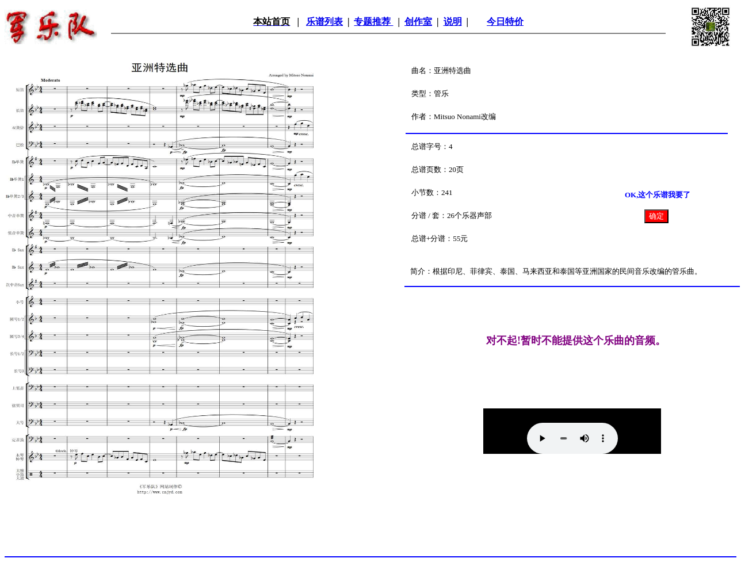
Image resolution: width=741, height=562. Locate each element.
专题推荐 (373, 21)
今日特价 (505, 21)
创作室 (418, 21)
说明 (453, 21)
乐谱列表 (324, 21)
